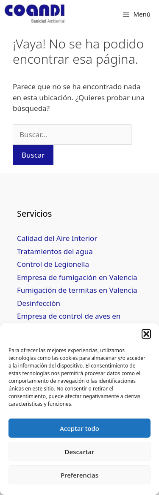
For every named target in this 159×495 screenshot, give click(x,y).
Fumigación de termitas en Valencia (77, 290)
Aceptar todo (79, 428)
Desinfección (38, 303)
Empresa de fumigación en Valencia (77, 277)
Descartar (80, 451)
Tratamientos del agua (55, 251)
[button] (146, 334)
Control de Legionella (53, 264)
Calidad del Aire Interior (57, 238)
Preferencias (79, 475)
